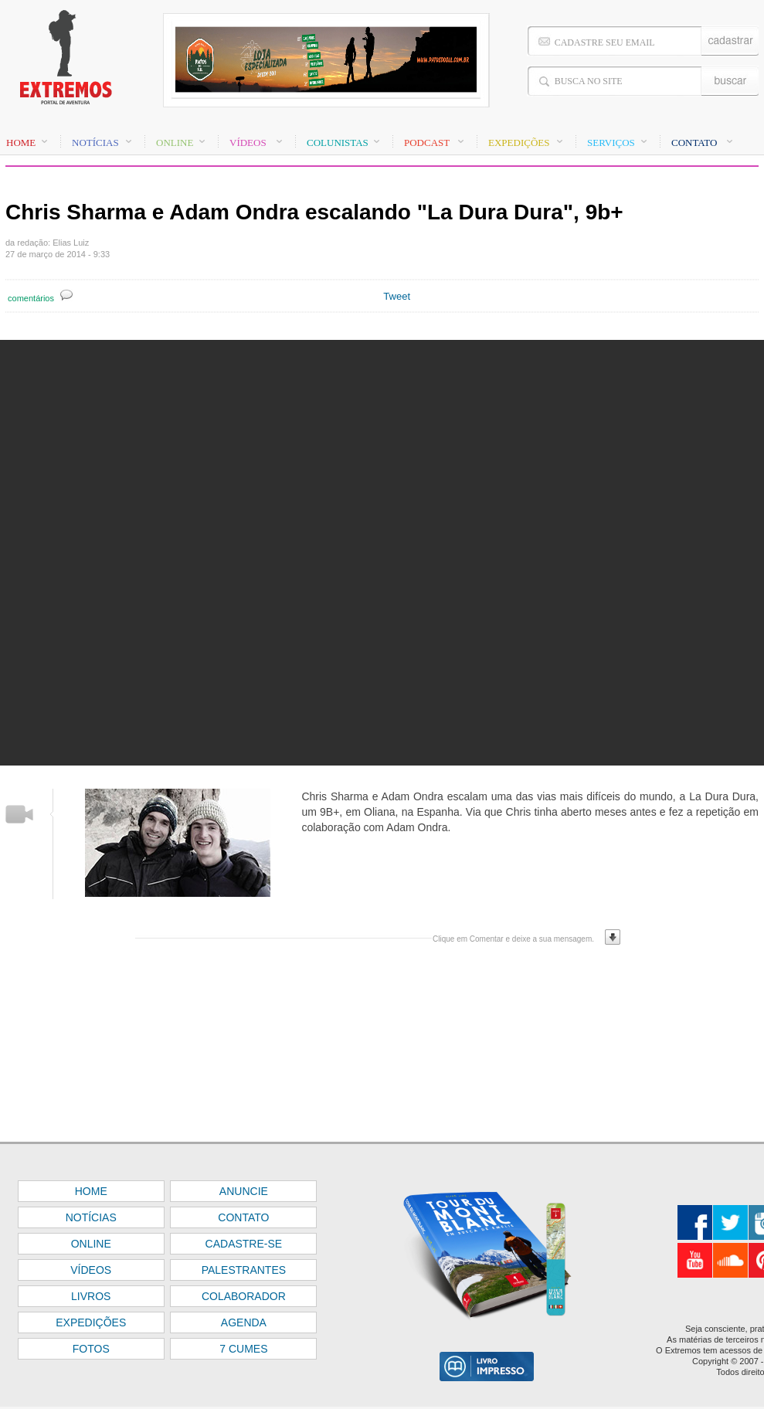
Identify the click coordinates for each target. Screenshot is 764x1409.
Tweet (396, 296)
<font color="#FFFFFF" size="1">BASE (382, 1275)
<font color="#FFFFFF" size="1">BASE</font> (382, 61)
